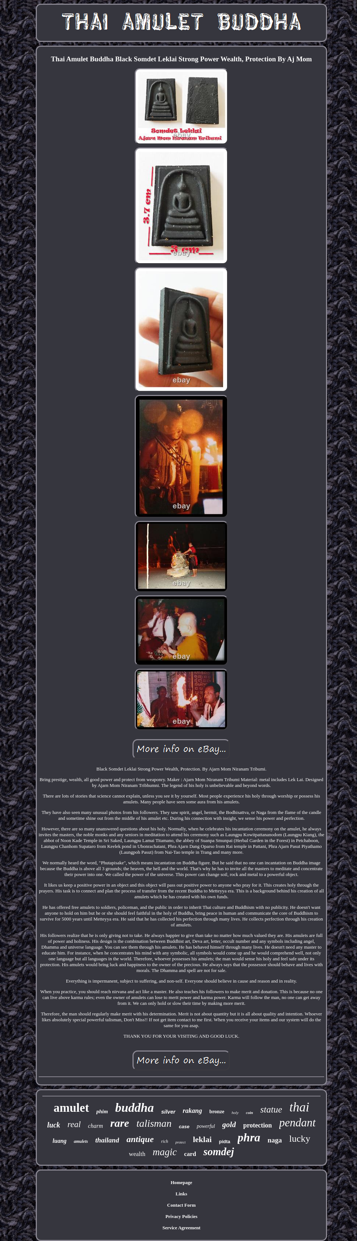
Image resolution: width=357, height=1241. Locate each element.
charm (95, 1126)
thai (299, 1107)
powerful (206, 1126)
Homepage (181, 1182)
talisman (154, 1123)
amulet (71, 1107)
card (190, 1153)
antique (140, 1139)
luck (53, 1125)
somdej (218, 1151)
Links (181, 1193)
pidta (224, 1141)
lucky (299, 1138)
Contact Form (181, 1205)
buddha (134, 1107)
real (74, 1124)
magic (165, 1151)
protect (180, 1142)
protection (257, 1125)
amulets (81, 1141)
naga (275, 1140)
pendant (297, 1122)
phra (249, 1137)
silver (168, 1112)
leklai (202, 1139)
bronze (217, 1111)
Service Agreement (181, 1227)
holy (235, 1112)
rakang (192, 1110)
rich (164, 1141)
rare (119, 1123)
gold (229, 1124)
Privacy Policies (181, 1216)
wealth (137, 1153)
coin (249, 1112)
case (184, 1126)
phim (102, 1111)
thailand (107, 1140)
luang (59, 1141)
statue (271, 1109)
